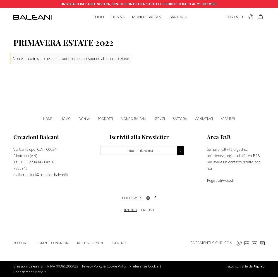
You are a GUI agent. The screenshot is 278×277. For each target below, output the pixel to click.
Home (48, 119)
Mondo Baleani (147, 16)
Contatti (234, 16)
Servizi (159, 119)
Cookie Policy (117, 266)
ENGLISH (147, 210)
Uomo (98, 16)
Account (20, 243)
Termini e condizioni (52, 243)
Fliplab (259, 266)
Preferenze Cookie (143, 266)
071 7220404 (30, 162)
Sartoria (178, 16)
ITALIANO (130, 210)
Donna (118, 16)
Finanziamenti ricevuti (29, 272)
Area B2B (228, 119)
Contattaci (204, 119)
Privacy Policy (92, 266)
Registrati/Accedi (220, 180)
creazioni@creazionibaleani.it (44, 174)
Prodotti (105, 119)
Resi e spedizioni (90, 243)
